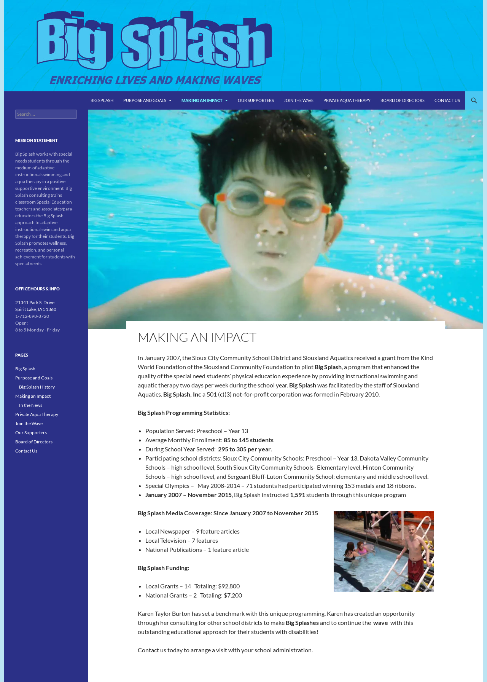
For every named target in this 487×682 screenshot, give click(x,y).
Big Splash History (37, 387)
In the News (30, 405)
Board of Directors (402, 100)
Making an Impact (202, 100)
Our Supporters (256, 100)
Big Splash (102, 100)
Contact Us (447, 100)
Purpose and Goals (144, 100)
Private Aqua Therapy (347, 100)
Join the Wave (299, 100)
